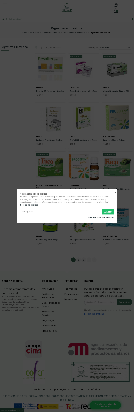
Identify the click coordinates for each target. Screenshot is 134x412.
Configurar (27, 211)
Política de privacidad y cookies (101, 217)
